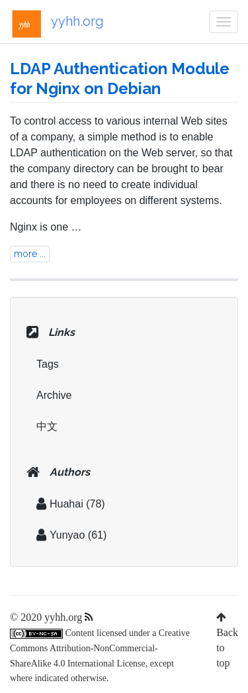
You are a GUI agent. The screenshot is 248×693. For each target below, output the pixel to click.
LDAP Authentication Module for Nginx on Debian (119, 78)
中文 (47, 426)
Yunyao (60, 535)
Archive (53, 395)
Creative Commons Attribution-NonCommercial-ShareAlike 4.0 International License (100, 648)
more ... (30, 253)
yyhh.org (57, 23)
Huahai (59, 503)
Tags (47, 364)
